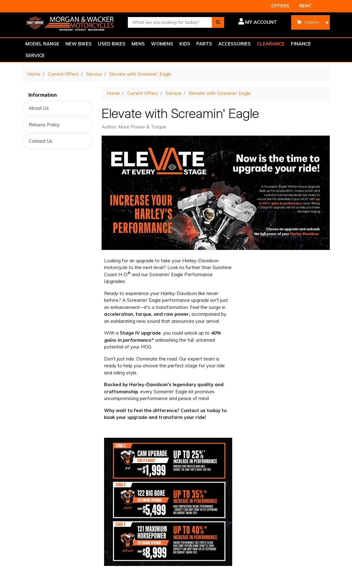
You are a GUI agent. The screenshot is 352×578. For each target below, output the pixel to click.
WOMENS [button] (162, 44)
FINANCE (301, 44)
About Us (39, 108)
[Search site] (218, 22)
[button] (255, 22)
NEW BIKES (78, 44)
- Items (307, 22)
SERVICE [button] (35, 55)
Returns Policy (44, 125)
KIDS (184, 44)
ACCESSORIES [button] (234, 44)
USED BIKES (111, 44)
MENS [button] (138, 44)
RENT (305, 6)
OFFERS (280, 6)
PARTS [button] (204, 44)
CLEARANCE (271, 44)
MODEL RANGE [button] (42, 44)
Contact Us (40, 141)
